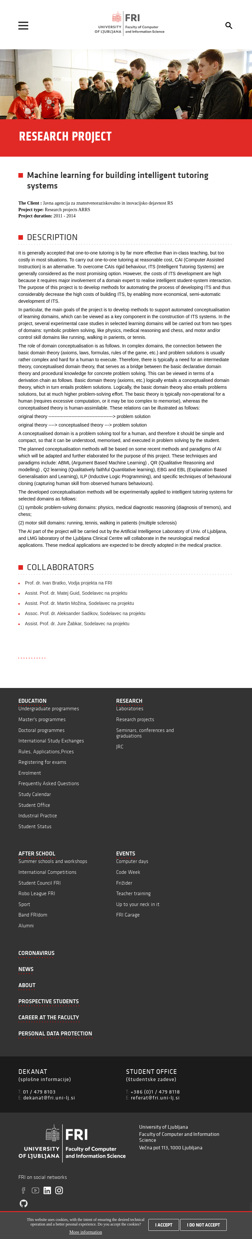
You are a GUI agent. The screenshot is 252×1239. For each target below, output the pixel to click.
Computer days (132, 861)
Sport (24, 904)
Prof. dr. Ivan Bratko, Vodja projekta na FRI (68, 583)
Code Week (128, 872)
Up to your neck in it (137, 904)
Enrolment (29, 773)
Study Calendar (34, 794)
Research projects (135, 719)
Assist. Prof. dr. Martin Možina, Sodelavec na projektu (79, 603)
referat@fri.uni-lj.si (155, 1097)
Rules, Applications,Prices (46, 751)
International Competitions (47, 872)
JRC (119, 746)
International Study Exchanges (51, 741)
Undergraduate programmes (48, 708)
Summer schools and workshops (52, 861)
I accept (163, 1227)
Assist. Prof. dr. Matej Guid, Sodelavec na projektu (76, 593)
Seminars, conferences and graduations (145, 733)
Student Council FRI (39, 883)
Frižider (124, 883)
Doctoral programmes (41, 730)
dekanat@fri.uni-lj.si (49, 1097)
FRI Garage (128, 915)
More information (85, 1234)
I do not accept (203, 1227)
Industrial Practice (37, 815)
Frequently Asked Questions (48, 783)
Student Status (35, 826)
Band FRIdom (32, 915)
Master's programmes (42, 719)
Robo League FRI (36, 893)
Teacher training (133, 893)
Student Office (34, 805)
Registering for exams (42, 762)
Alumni (26, 925)
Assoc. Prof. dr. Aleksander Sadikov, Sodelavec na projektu (85, 613)
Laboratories (129, 708)
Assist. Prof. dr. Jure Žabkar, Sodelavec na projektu (77, 623)
